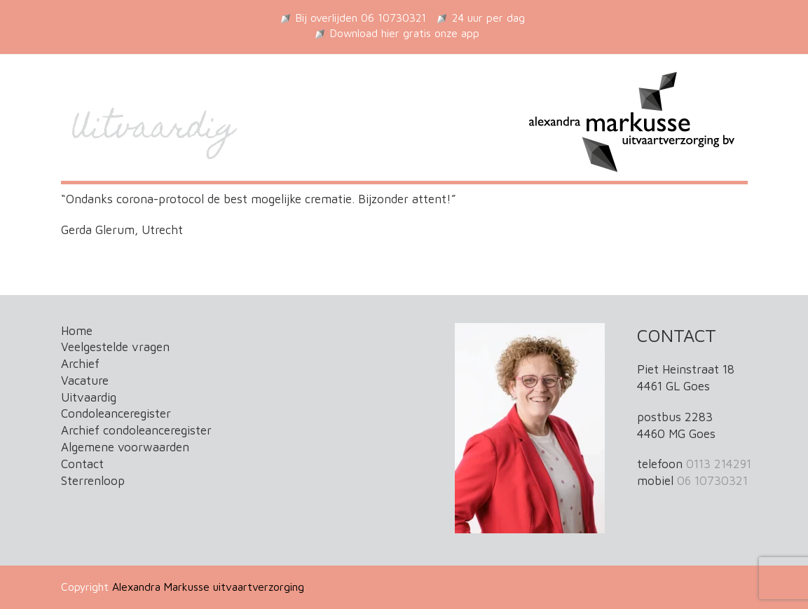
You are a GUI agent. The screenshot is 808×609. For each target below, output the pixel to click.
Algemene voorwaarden (125, 447)
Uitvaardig (88, 397)
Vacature (85, 381)
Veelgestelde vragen (115, 347)
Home (77, 331)
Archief (80, 364)
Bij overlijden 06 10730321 (361, 17)
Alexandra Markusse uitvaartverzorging (208, 586)
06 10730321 (712, 481)
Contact (82, 464)
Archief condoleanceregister (136, 430)
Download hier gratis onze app (404, 33)
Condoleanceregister (116, 413)
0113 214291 (718, 464)
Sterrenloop (93, 481)
